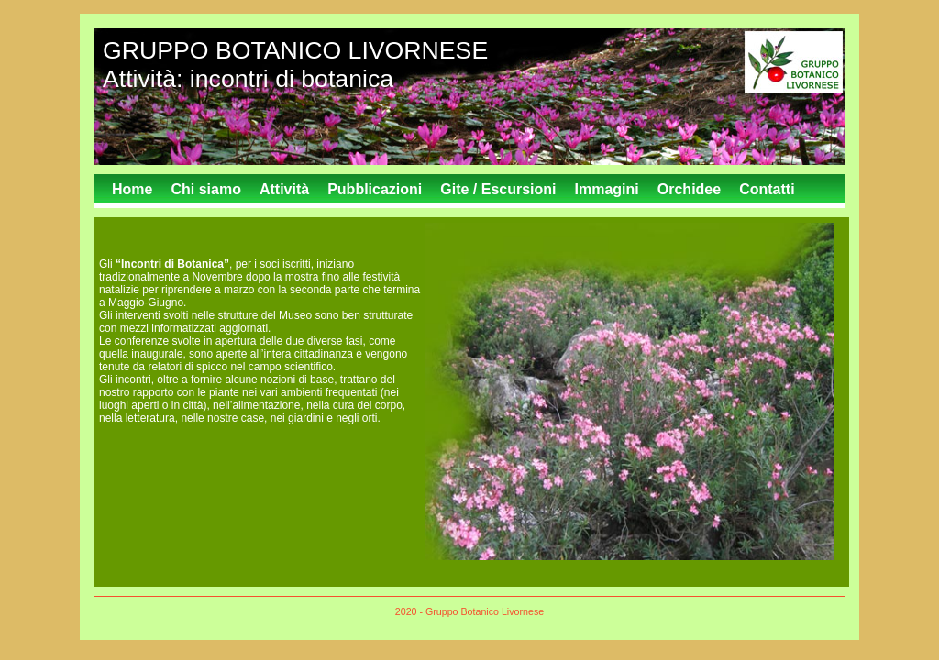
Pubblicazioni (374, 189)
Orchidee (689, 189)
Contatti (766, 189)
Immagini (607, 189)
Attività (284, 189)
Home (132, 189)
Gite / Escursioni (498, 189)
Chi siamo (205, 189)
